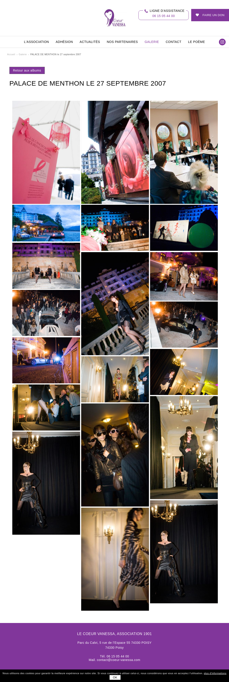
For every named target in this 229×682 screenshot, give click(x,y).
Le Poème (196, 42)
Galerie (152, 42)
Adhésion (64, 42)
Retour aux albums (27, 70)
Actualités (90, 42)
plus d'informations (215, 673)
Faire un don (214, 15)
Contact (173, 42)
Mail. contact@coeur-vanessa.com (114, 660)
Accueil (11, 54)
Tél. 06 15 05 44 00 (114, 656)
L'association (36, 42)
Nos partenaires (122, 42)
